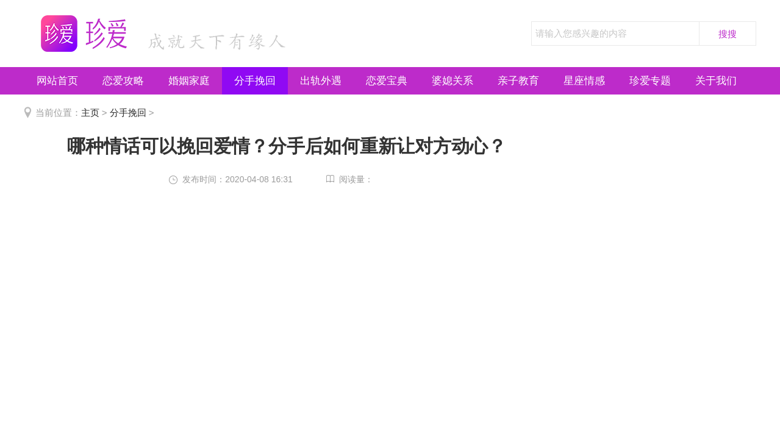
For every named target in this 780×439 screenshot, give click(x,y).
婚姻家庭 (189, 81)
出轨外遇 (321, 81)
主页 (90, 112)
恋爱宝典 (386, 81)
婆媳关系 (452, 81)
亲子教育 (518, 81)
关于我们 (716, 81)
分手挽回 (255, 81)
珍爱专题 (650, 81)
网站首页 (57, 81)
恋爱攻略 (123, 81)
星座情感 (584, 81)
